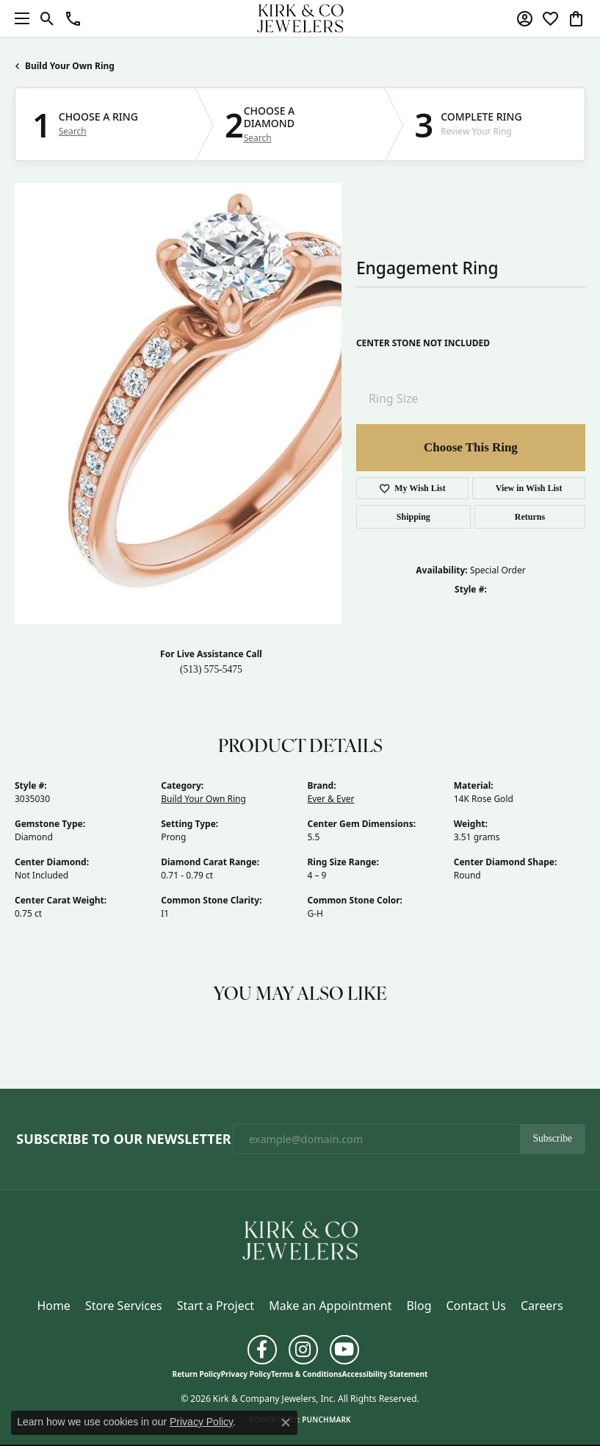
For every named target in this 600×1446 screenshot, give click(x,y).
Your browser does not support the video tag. (235, 403)
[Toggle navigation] (18, 18)
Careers (542, 1306)
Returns (530, 517)
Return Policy (197, 1374)
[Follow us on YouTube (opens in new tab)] (344, 1349)
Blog (418, 1306)
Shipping (413, 517)
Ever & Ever (331, 798)
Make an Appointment (330, 1306)
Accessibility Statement (385, 1374)
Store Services (123, 1306)
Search (73, 131)
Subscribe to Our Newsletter (123, 1139)
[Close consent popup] (285, 1422)
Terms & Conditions (306, 1374)
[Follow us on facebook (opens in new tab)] (262, 1349)
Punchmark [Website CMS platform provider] (326, 1419)
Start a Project (215, 1306)
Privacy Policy (246, 1374)
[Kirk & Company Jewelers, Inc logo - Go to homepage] (300, 18)
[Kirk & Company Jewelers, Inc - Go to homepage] (300, 1239)
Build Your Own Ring (70, 66)
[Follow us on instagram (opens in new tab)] (303, 1349)
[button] (47, 18)
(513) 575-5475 (211, 669)
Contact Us (475, 1306)
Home (54, 1306)
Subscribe (552, 1138)
